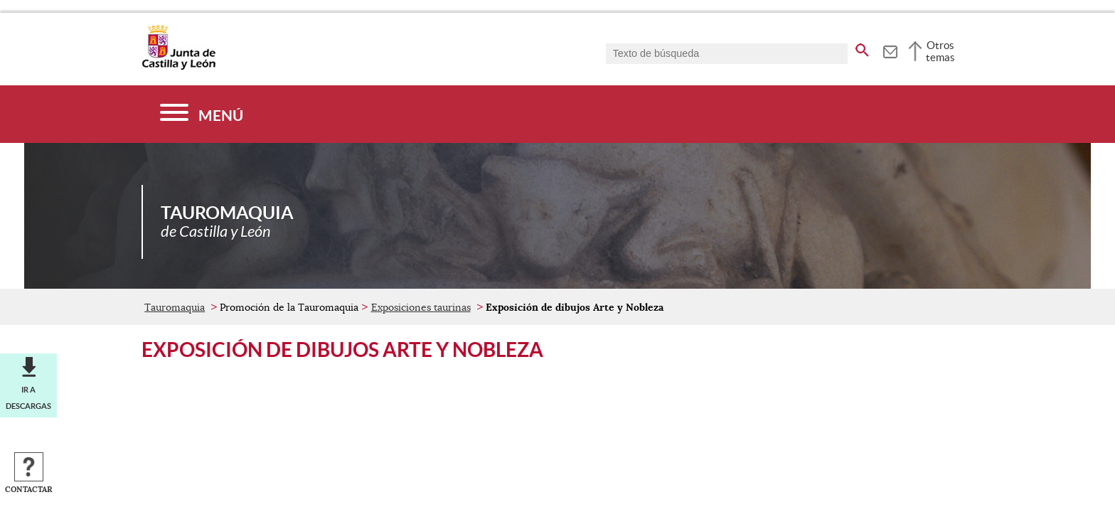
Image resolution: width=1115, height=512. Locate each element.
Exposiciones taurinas (421, 307)
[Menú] (202, 114)
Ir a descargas (28, 397)
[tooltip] (890, 49)
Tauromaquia (174, 307)
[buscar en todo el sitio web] (862, 47)
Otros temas (940, 51)
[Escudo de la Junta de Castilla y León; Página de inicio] (178, 67)
